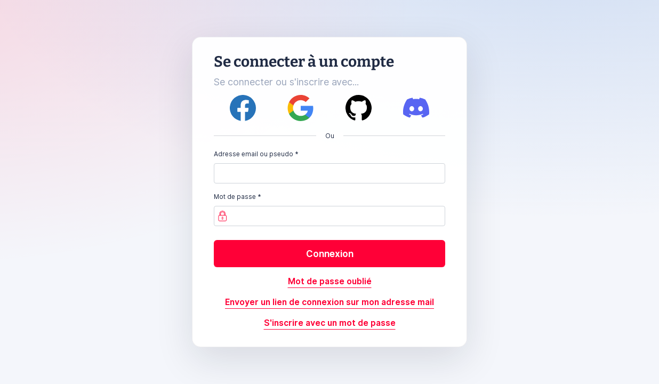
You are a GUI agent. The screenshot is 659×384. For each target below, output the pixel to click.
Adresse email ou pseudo (253, 154)
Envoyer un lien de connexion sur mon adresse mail (329, 302)
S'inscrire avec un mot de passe (330, 323)
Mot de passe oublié (330, 281)
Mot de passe (235, 197)
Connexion (329, 253)
